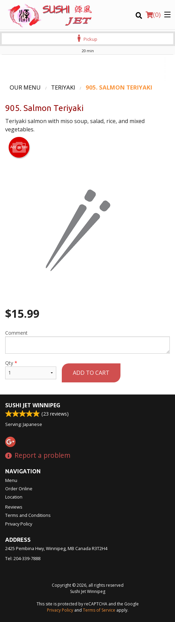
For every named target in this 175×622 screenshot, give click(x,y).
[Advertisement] (87, 68)
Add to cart (91, 373)
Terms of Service (99, 610)
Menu (11, 480)
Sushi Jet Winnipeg (32, 405)
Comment (87, 341)
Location (13, 497)
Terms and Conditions (28, 515)
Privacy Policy (18, 524)
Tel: (22, 558)
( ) (153, 14)
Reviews (13, 507)
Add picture (19, 147)
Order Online (18, 488)
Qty (30, 369)
